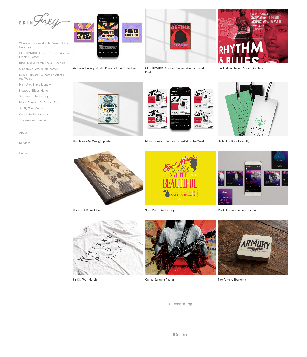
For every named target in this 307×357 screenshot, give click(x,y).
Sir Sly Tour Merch (31, 108)
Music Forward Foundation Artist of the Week (42, 77)
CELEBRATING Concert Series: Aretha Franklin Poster (44, 55)
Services (24, 143)
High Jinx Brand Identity (35, 84)
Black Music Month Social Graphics (42, 63)
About (23, 132)
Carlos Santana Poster (33, 114)
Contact (24, 153)
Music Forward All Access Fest (39, 102)
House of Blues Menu (33, 90)
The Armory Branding (33, 120)
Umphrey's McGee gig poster (38, 69)
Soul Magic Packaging (33, 96)
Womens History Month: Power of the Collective (43, 45)
